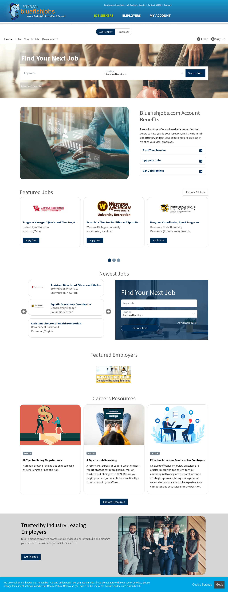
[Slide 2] (114, 260)
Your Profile (31, 39)
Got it (219, 584)
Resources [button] (49, 39)
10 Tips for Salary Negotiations (42, 460)
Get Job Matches (173, 171)
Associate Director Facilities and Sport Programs (117, 222)
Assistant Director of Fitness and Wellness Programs (84, 285)
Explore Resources (114, 502)
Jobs (18, 39)
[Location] (145, 73)
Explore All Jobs (195, 192)
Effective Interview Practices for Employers (177, 460)
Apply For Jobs (173, 161)
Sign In (218, 39)
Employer (123, 31)
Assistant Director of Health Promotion (56, 323)
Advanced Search (31, 86)
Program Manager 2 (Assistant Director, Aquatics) (54, 222)
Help (202, 39)
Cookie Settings (202, 584)
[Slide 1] (109, 260)
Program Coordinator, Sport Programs (174, 222)
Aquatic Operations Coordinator (71, 304)
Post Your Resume (173, 150)
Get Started (31, 557)
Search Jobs (195, 73)
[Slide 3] (118, 260)
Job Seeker (105, 31)
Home (8, 39)
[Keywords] (63, 73)
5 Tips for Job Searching (102, 460)
